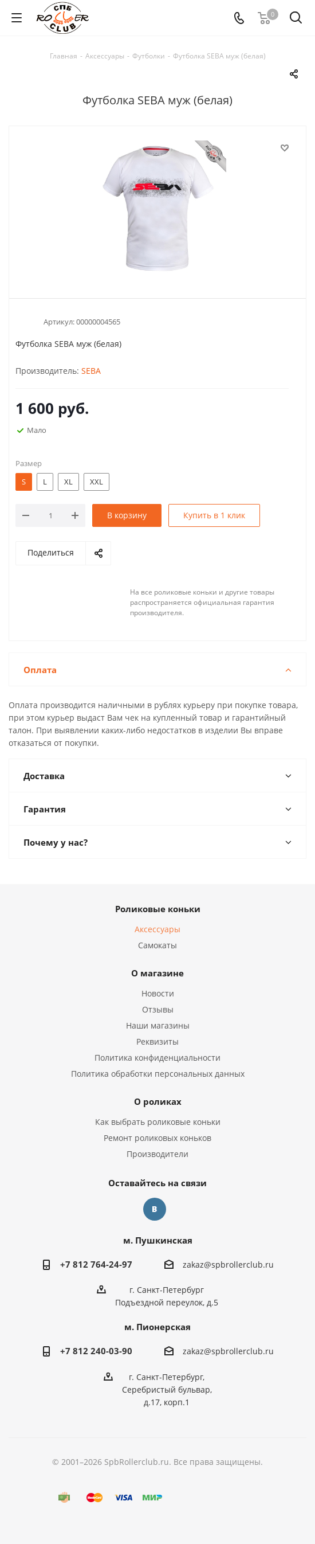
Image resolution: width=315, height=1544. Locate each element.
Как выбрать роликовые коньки (157, 1121)
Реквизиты (157, 1041)
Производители (157, 1153)
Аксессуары (157, 929)
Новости (157, 993)
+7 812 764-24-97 (96, 1264)
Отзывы (158, 1009)
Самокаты (157, 945)
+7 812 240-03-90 (96, 1351)
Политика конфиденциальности (157, 1057)
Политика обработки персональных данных (158, 1073)
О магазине (157, 973)
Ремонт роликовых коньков (157, 1137)
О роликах (158, 1101)
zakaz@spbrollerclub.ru (228, 1264)
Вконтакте (154, 1209)
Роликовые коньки (157, 908)
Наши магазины (158, 1025)
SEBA (91, 370)
